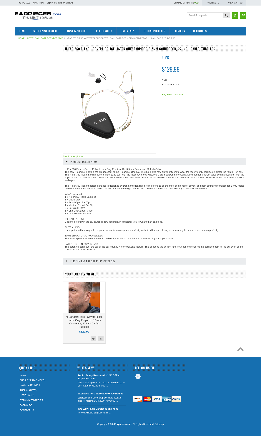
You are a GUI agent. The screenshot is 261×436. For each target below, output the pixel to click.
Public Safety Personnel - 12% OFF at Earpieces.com (99, 377)
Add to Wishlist (47, 158)
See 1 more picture (73, 156)
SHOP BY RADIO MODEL (30, 68)
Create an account (64, 3)
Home (22, 38)
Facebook (138, 376)
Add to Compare (54, 158)
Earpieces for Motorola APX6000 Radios (100, 393)
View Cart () (235, 3)
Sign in (50, 3)
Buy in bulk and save (173, 94)
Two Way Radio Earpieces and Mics (98, 408)
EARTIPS (21, 55)
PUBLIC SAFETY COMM (29, 87)
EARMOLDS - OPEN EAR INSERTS (35, 93)
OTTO (20, 62)
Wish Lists (213, 3)
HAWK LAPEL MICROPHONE (32, 81)
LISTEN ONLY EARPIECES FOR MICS (45, 38)
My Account (38, 3)
